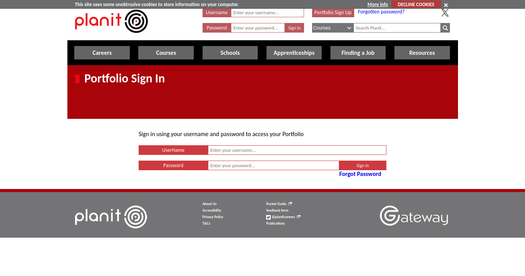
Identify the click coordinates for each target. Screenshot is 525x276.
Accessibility (212, 210)
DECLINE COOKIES (416, 4)
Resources (422, 52)
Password (217, 28)
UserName (173, 150)
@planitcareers (283, 217)
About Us (210, 204)
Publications (275, 223)
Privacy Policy (213, 217)
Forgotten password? (381, 11)
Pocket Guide (279, 204)
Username (217, 12)
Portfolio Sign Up (333, 12)
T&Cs (206, 223)
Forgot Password (360, 173)
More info (378, 4)
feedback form (277, 210)
